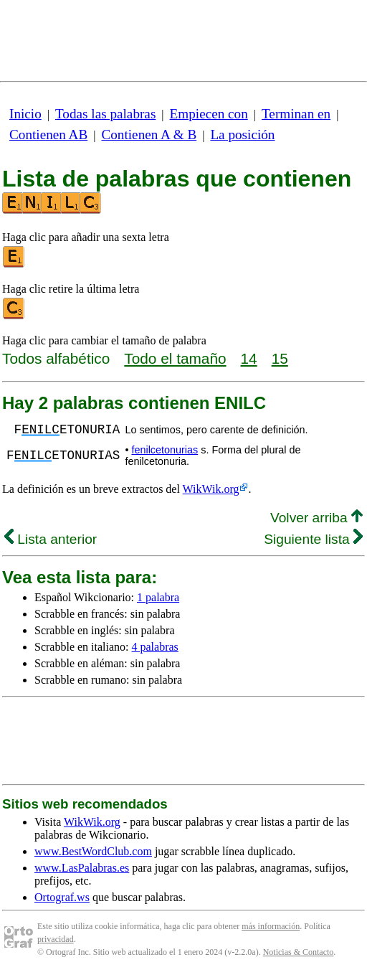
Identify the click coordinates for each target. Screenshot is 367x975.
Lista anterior (50, 539)
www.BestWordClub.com (93, 851)
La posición (242, 134)
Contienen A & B (148, 134)
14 (249, 358)
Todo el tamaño (175, 358)
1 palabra (158, 597)
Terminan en (296, 113)
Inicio (25, 113)
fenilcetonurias (164, 450)
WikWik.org (211, 489)
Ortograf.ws (62, 897)
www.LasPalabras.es (81, 868)
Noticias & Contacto (298, 952)
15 (280, 358)
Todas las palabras (105, 113)
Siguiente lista (313, 539)
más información (271, 926)
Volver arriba (316, 517)
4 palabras (155, 647)
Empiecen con (209, 113)
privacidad (55, 939)
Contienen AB (48, 134)
